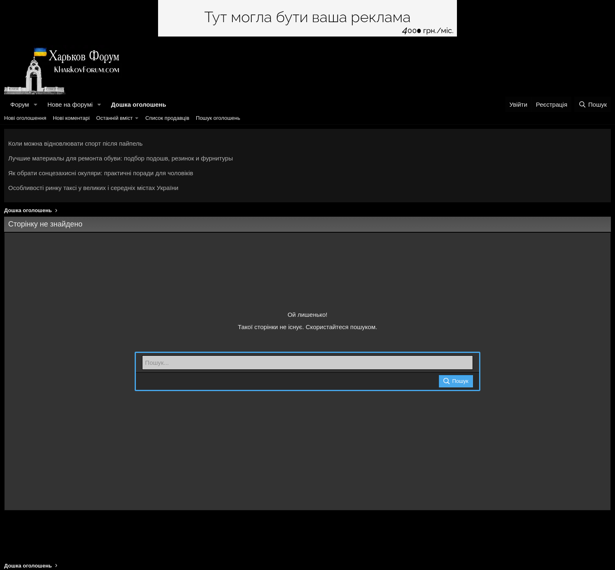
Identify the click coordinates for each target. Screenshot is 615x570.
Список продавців (167, 118)
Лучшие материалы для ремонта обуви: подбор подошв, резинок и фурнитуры (120, 158)
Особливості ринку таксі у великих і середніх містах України (93, 187)
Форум (19, 104)
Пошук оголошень (218, 118)
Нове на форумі (69, 104)
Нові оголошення (25, 118)
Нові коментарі (71, 118)
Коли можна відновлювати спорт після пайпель (75, 143)
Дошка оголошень (138, 104)
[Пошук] (592, 104)
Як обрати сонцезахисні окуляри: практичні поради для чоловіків (100, 172)
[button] (35, 104)
